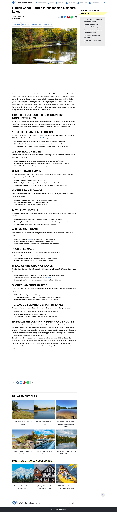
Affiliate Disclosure (78, 503)
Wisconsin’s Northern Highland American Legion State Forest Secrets (66, 424)
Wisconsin (48, 278)
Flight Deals (25, 24)
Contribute (58, 503)
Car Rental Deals (36, 24)
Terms (63, 503)
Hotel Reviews (96, 2)
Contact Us (87, 503)
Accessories (71, 2)
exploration (41, 138)
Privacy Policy (69, 503)
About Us (52, 503)
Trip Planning (83, 3)
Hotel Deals (16, 24)
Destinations (42, 3)
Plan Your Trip (48, 24)
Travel (30, 239)
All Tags (103, 503)
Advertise (93, 503)
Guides (52, 3)
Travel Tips (61, 2)
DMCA (98, 503)
